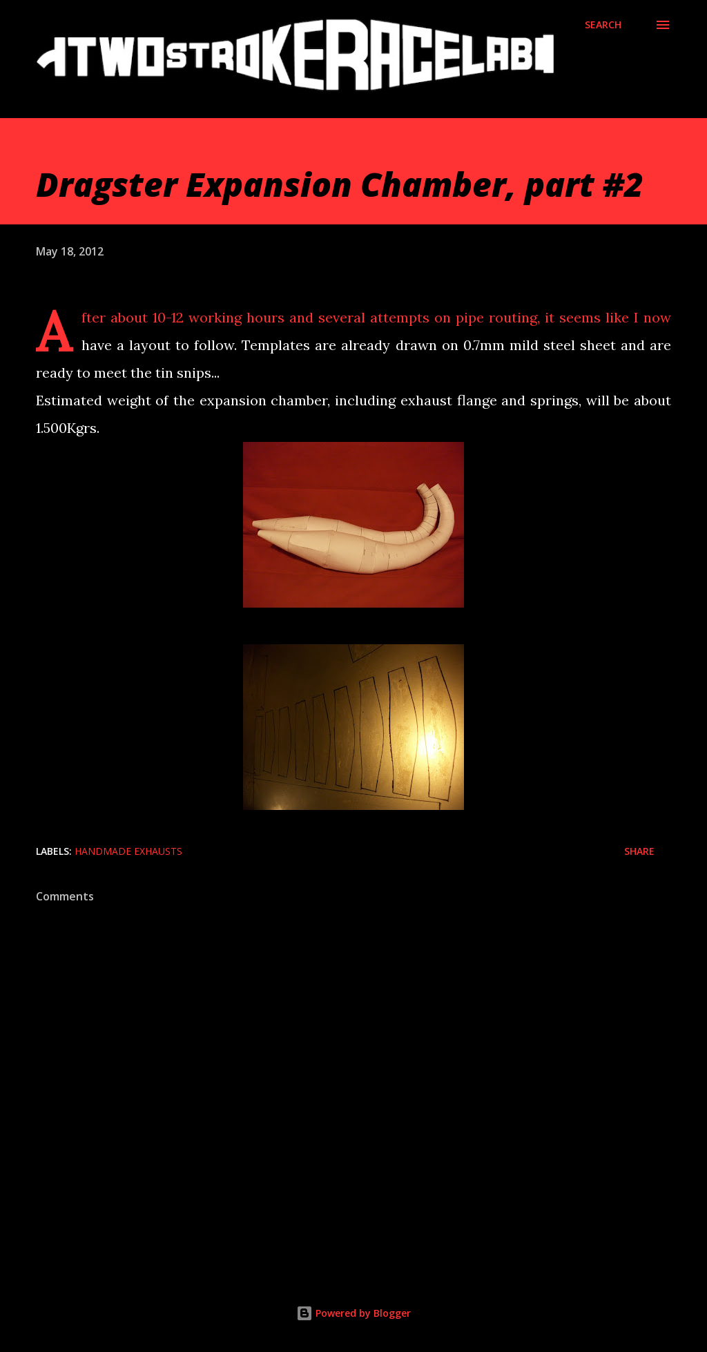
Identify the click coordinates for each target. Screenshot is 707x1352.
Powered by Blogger (353, 1313)
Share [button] (639, 851)
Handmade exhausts (128, 851)
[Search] (603, 25)
